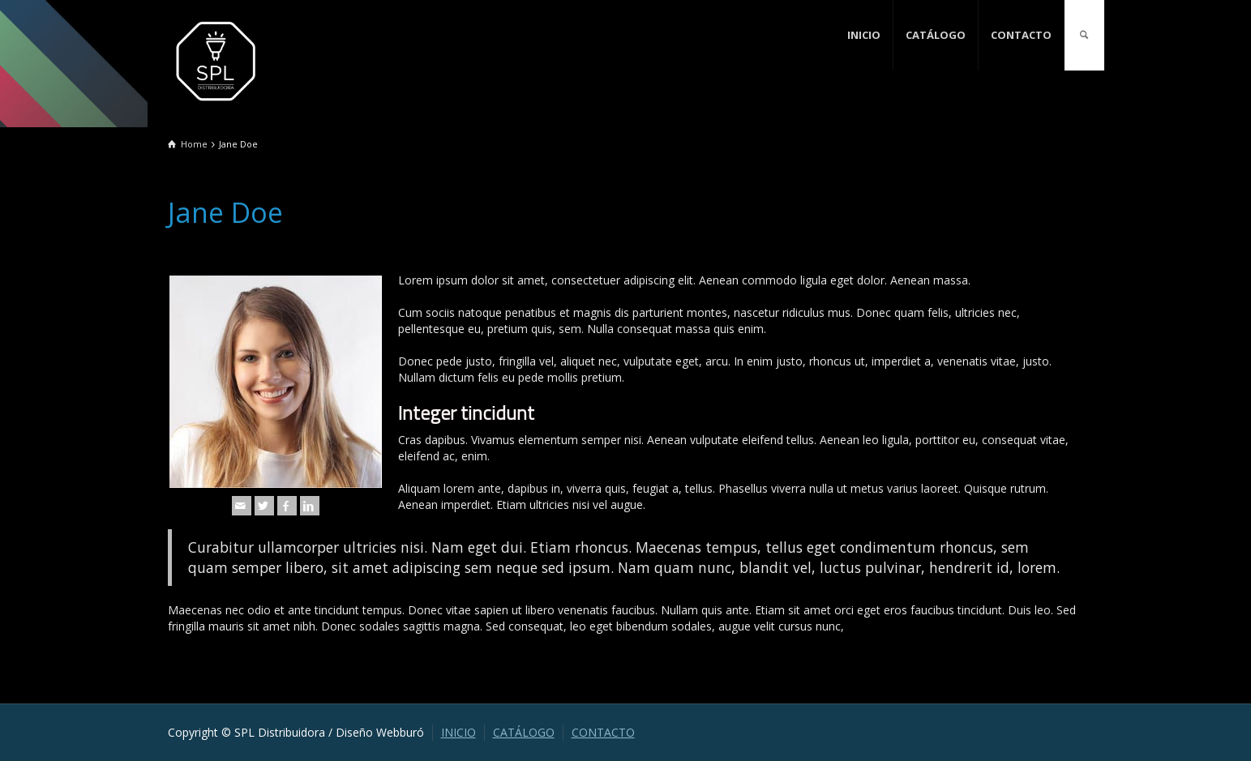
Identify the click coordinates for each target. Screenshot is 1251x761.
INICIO (863, 35)
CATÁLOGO (936, 35)
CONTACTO (1021, 35)
